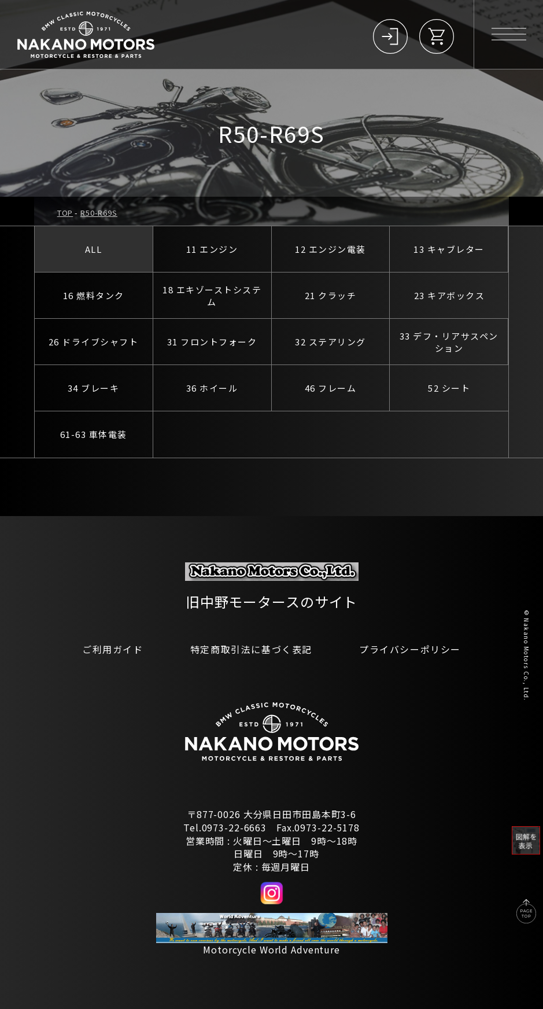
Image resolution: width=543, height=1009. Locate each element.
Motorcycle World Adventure (271, 949)
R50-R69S (98, 212)
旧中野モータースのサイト (272, 601)
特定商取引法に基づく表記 (251, 649)
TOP (65, 212)
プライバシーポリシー (410, 649)
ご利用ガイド (112, 649)
